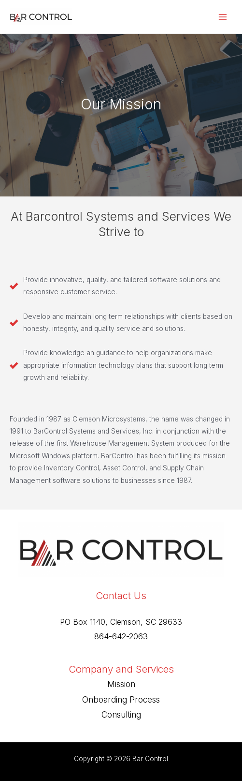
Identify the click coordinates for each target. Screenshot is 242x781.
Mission (121, 684)
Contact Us (121, 595)
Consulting (121, 715)
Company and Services (121, 669)
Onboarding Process (121, 700)
